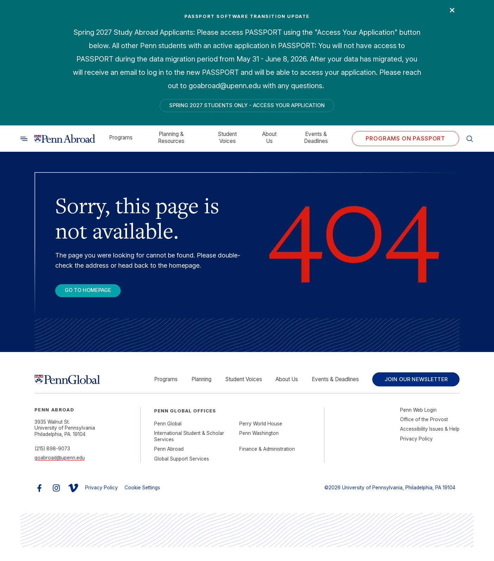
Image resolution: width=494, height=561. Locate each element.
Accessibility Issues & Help (430, 443)
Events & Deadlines (316, 140)
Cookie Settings (142, 501)
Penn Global (168, 437)
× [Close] (449, 12)
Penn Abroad (169, 463)
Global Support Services (181, 472)
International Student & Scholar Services (189, 450)
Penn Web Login (418, 423)
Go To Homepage (94, 294)
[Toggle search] (23, 141)
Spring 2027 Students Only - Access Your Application (247, 106)
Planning (200, 385)
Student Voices (227, 140)
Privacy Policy (416, 452)
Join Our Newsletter (414, 389)
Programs (121, 140)
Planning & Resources (171, 140)
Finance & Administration (267, 463)
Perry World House (260, 437)
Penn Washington (259, 447)
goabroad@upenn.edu (59, 471)
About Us (269, 140)
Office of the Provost (424, 433)
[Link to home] (64, 141)
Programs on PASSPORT (405, 141)
